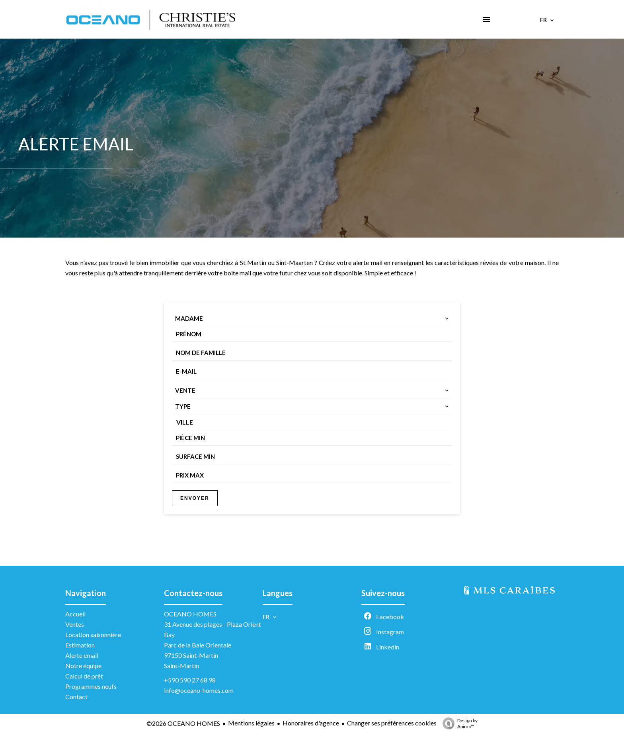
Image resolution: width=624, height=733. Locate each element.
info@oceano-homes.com (199, 690)
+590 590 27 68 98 (190, 680)
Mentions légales (251, 723)
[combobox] (312, 318)
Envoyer (194, 498)
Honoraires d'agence (311, 723)
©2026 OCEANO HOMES (183, 723)
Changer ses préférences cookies (392, 723)
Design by (458, 723)
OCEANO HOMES (190, 614)
